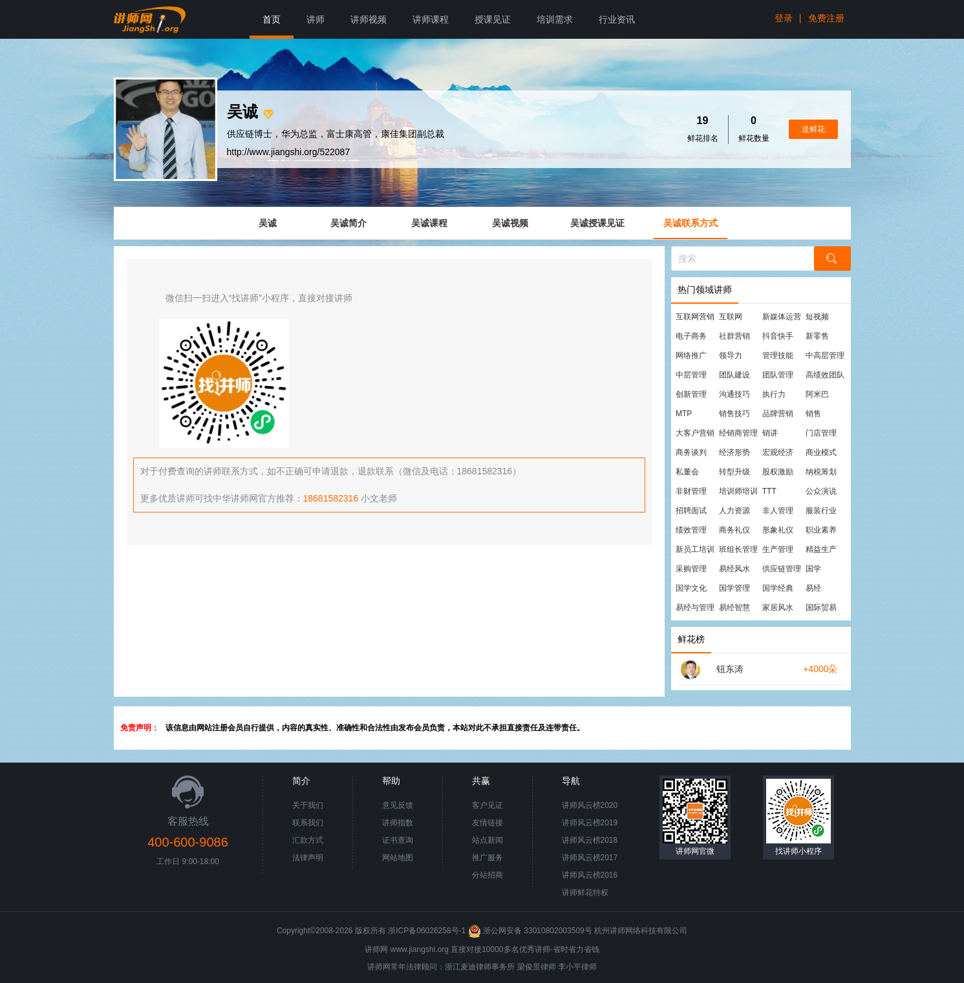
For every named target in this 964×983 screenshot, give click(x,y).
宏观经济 (777, 452)
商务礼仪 (734, 529)
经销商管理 (738, 433)
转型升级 (734, 471)
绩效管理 (691, 529)
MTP (684, 413)
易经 (813, 588)
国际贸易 (821, 607)
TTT (769, 491)
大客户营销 (695, 433)
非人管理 (777, 510)
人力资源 (734, 510)
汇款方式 (307, 840)
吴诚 (268, 223)
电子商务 (691, 336)
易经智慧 (734, 607)
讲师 (315, 19)
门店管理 (821, 433)
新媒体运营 (781, 316)
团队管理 (777, 374)
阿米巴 (817, 394)
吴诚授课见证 (597, 223)
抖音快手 (777, 336)
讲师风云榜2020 (590, 805)
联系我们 (307, 822)
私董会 (687, 471)
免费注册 (826, 18)
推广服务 (487, 857)
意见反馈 (397, 805)
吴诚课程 (429, 223)
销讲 (770, 433)
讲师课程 (430, 19)
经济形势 (734, 452)
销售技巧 (734, 413)
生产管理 (777, 549)
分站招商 (487, 875)
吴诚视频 (510, 223)
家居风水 (777, 607)
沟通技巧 (734, 394)
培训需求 (555, 19)
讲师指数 (397, 822)
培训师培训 (738, 491)
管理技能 (777, 355)
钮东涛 (730, 669)
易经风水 (734, 568)
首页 (271, 19)
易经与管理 (695, 607)
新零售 (817, 336)
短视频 (817, 316)
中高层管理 (825, 355)
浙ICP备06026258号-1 (427, 930)
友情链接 (487, 822)
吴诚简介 (348, 223)
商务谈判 (691, 452)
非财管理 (691, 491)
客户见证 (487, 805)
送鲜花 (813, 129)
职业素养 (821, 529)
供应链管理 (781, 568)
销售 (813, 413)
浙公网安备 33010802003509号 (531, 930)
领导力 (730, 355)
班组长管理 (738, 549)
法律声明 (307, 857)
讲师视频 (368, 19)
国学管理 (734, 588)
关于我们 (307, 805)
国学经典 (777, 588)
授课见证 (493, 19)
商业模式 (821, 452)
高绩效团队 (825, 374)
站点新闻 (487, 840)
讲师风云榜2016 (590, 875)
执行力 (774, 394)
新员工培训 (695, 549)
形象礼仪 (777, 529)
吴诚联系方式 (690, 223)
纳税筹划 (821, 471)
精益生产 (821, 549)
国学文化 (691, 588)
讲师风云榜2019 (590, 822)
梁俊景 (529, 966)
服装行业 (821, 510)
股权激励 (777, 471)
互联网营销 (695, 316)
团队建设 (734, 374)
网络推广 (691, 355)
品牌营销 (777, 413)
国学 (813, 568)
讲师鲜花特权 (585, 892)
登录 (784, 18)
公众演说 (821, 491)
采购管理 (691, 568)
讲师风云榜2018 (590, 840)
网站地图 (397, 857)
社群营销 (734, 336)
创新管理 (691, 394)
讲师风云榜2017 (590, 857)
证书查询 (397, 840)
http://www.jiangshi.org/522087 (288, 152)
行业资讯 (617, 19)
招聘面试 (691, 510)
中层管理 (691, 374)
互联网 (730, 316)
